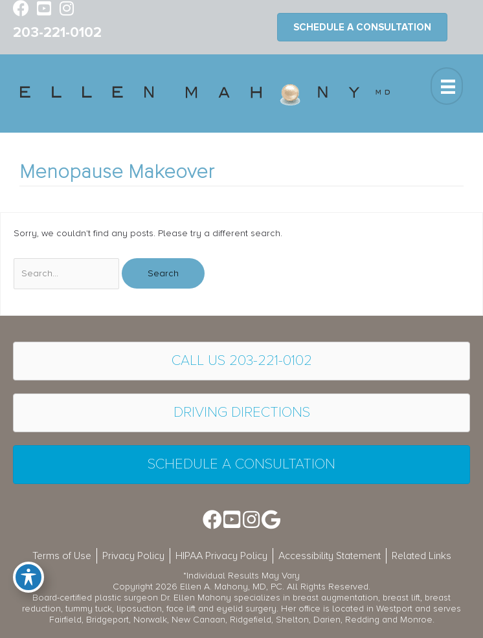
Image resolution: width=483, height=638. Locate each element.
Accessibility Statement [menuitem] (329, 555)
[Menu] (447, 86)
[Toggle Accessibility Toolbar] (28, 577)
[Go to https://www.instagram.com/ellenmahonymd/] (66, 9)
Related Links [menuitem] (421, 555)
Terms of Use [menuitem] (61, 555)
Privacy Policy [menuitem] (133, 555)
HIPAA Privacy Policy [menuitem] (221, 555)
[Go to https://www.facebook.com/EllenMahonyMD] (21, 9)
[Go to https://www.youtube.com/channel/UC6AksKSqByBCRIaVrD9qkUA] (44, 9)
